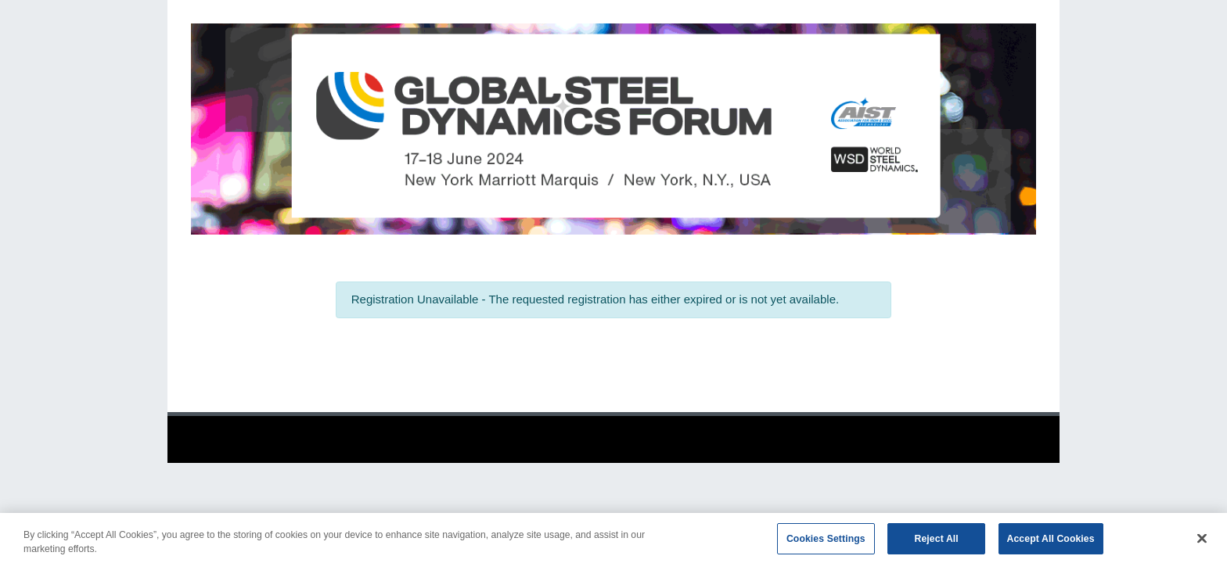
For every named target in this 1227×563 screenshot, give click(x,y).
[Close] (1202, 542)
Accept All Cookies (1051, 541)
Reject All (937, 541)
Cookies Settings (825, 541)
